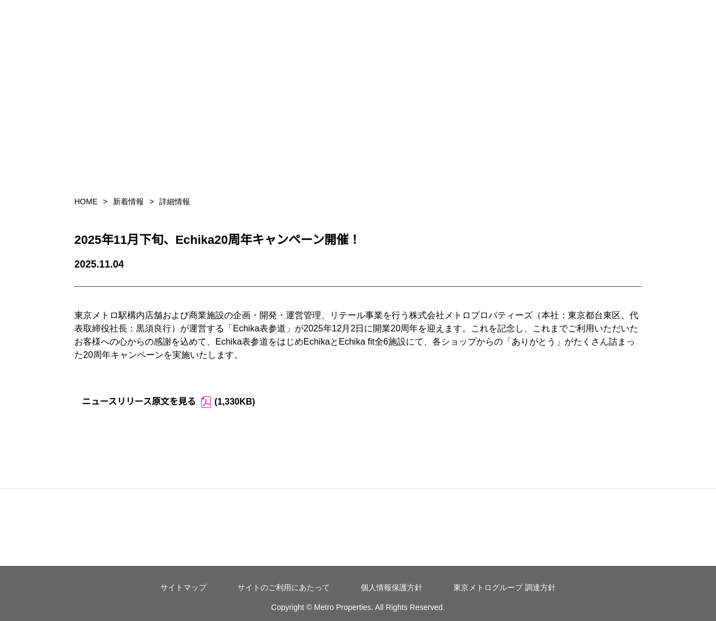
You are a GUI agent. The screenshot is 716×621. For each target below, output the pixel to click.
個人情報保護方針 (391, 587)
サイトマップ (183, 587)
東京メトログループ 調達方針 (504, 587)
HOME (85, 201)
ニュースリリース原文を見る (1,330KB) (168, 402)
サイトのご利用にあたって (283, 587)
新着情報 (128, 201)
